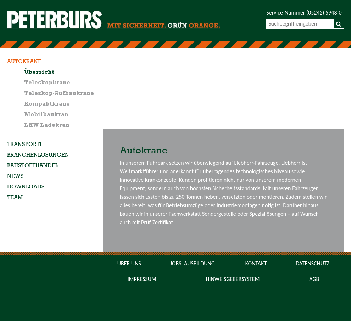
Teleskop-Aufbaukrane (59, 93)
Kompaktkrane (47, 104)
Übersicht (39, 72)
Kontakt (256, 263)
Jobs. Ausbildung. (193, 263)
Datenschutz (312, 263)
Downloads (26, 187)
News (15, 176)
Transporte (25, 144)
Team (15, 198)
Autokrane (24, 61)
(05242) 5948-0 (323, 12)
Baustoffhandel (32, 166)
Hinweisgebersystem (233, 279)
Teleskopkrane (47, 83)
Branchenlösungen (38, 155)
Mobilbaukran (46, 115)
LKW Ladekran (46, 125)
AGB (314, 279)
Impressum (142, 279)
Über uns (129, 263)
